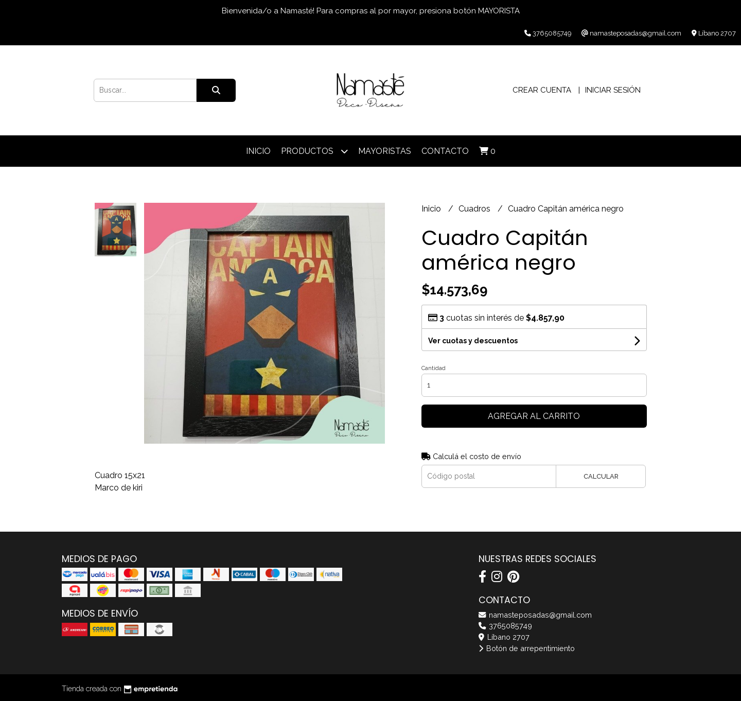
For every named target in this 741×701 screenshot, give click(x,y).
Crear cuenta (542, 90)
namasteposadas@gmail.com (535, 614)
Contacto (445, 151)
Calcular (601, 476)
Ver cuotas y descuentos (473, 341)
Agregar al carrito (534, 416)
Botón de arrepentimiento (527, 648)
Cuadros (475, 209)
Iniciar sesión (613, 90)
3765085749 (505, 625)
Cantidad (433, 368)
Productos (314, 151)
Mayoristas (384, 151)
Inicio (258, 151)
